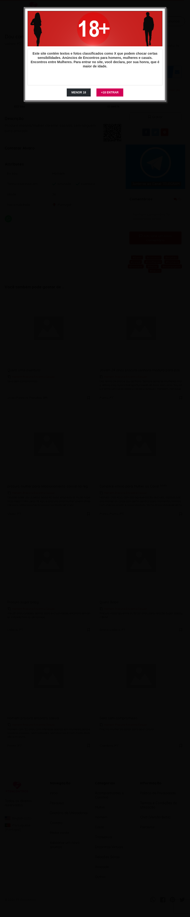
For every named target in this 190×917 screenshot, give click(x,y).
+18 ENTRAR (110, 92)
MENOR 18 (78, 92)
